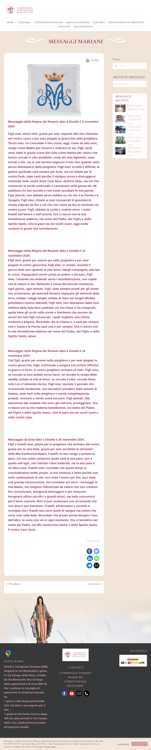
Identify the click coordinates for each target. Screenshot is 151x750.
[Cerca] (116, 65)
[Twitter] (96, 551)
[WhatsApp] (96, 558)
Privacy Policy (50, 746)
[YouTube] (72, 693)
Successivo (93, 583)
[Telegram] (89, 565)
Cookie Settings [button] (123, 744)
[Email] (96, 565)
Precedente (14, 583)
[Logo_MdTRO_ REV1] (20, 4)
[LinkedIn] (89, 558)
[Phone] (86, 693)
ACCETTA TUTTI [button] (139, 744)
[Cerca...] (130, 65)
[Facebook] (89, 551)
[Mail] (79, 693)
